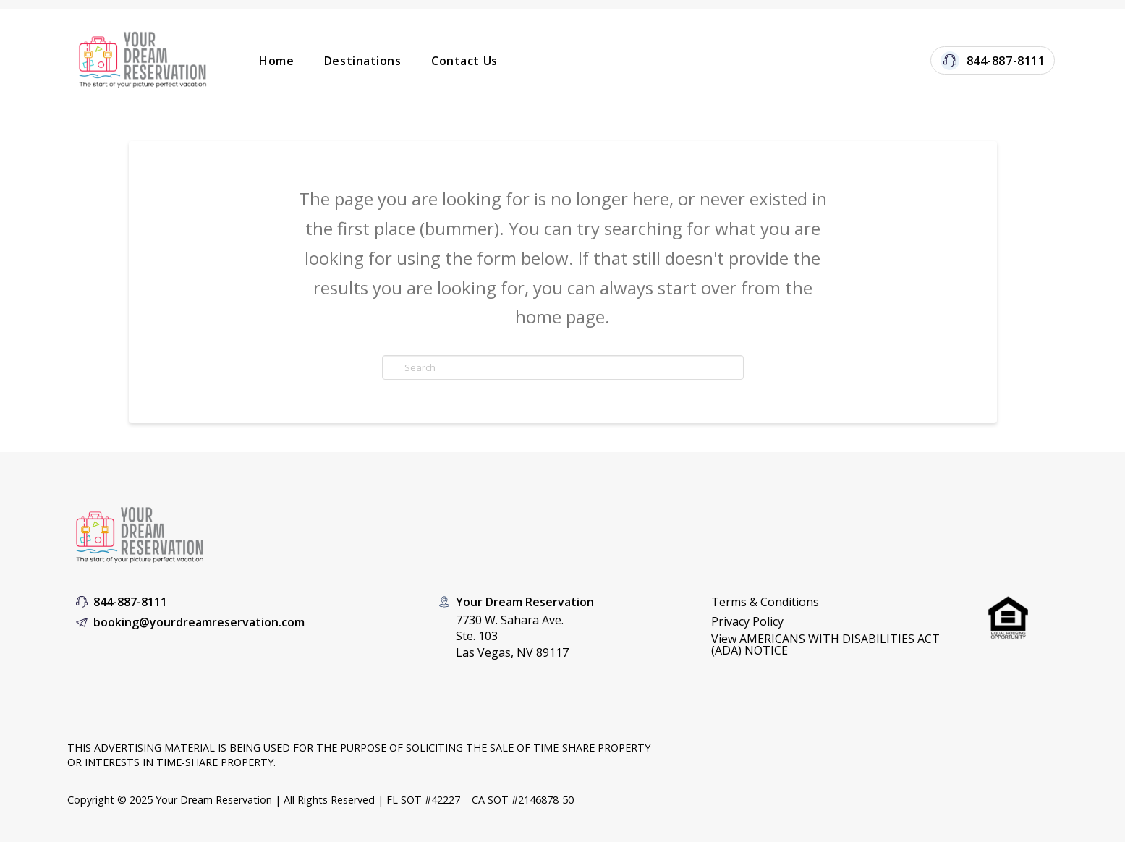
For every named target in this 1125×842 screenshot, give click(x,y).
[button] (835, 644)
